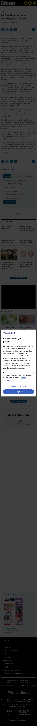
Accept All (18, 392)
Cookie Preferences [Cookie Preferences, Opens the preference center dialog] (18, 386)
